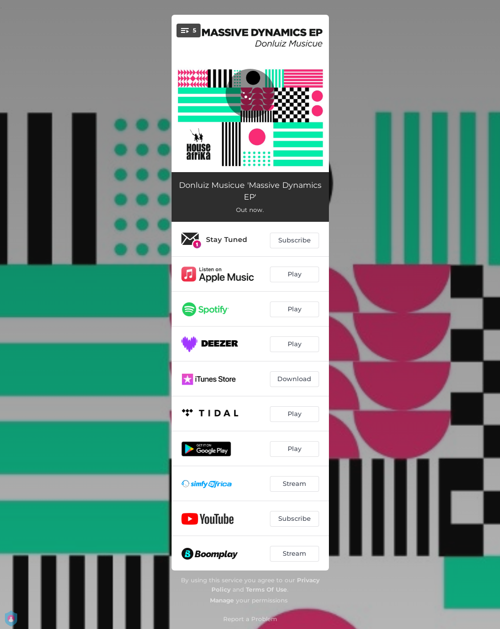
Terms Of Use (266, 589)
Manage (222, 600)
